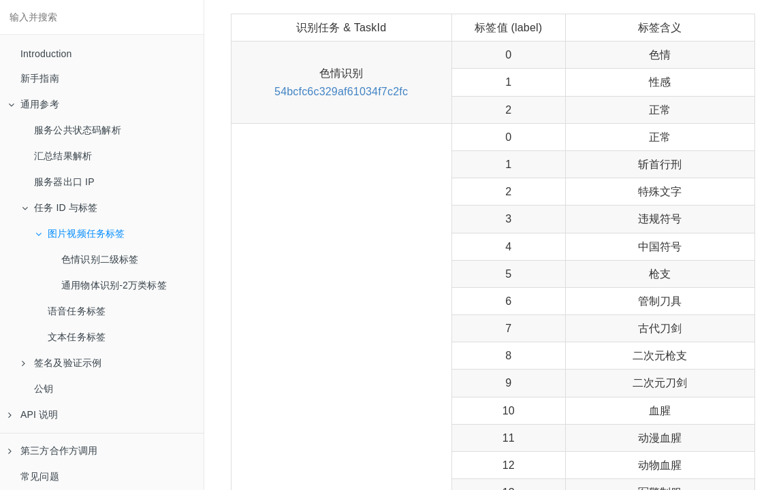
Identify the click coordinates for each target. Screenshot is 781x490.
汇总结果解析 (63, 155)
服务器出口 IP (64, 181)
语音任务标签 (77, 311)
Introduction (46, 53)
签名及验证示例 (61, 362)
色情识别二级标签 (100, 259)
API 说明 (33, 414)
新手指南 (39, 78)
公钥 (43, 388)
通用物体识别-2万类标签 (114, 285)
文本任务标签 (77, 336)
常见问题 (39, 476)
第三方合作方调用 (53, 450)
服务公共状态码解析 (77, 130)
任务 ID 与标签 (60, 207)
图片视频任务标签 (80, 233)
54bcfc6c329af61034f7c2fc (341, 91)
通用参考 (33, 104)
